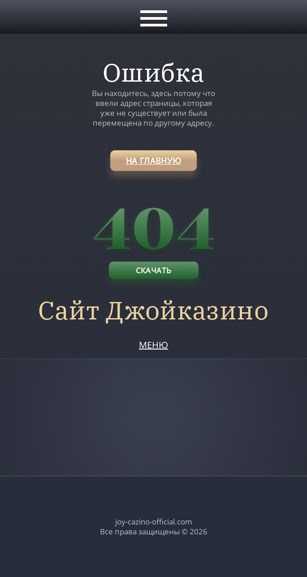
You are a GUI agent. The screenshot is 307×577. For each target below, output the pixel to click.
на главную (153, 160)
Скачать (153, 270)
